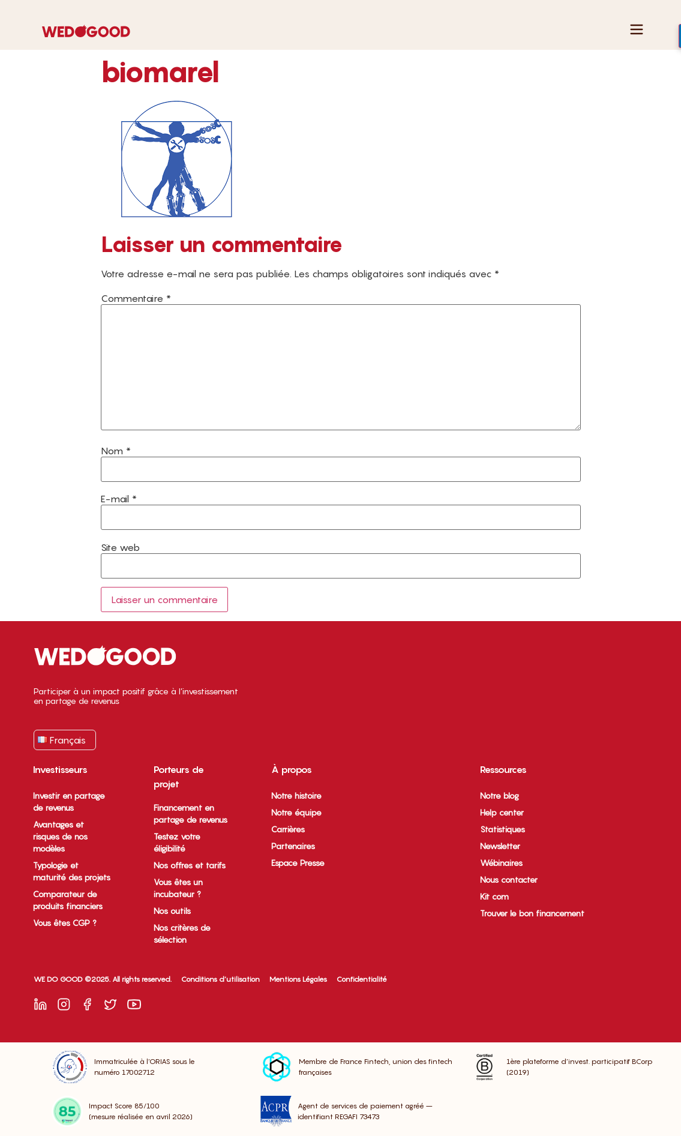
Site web (120, 547)
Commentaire (136, 298)
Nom (116, 450)
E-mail (119, 498)
